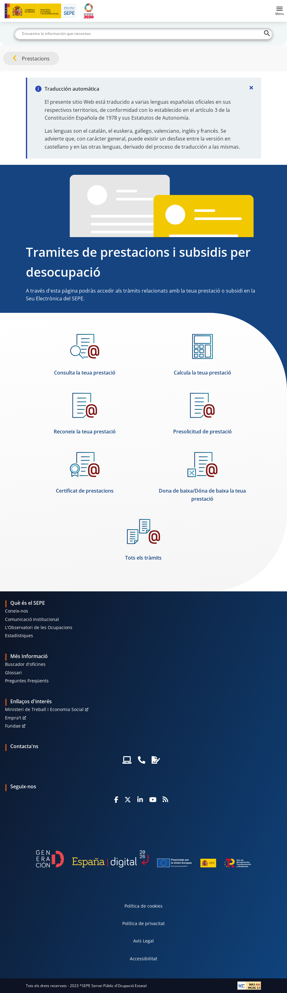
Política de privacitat (143, 923)
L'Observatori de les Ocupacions (38, 627)
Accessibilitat (143, 959)
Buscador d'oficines (25, 664)
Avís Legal (143, 941)
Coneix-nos (16, 611)
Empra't (13, 718)
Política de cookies (143, 906)
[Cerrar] (251, 87)
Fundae (13, 726)
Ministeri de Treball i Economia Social (44, 709)
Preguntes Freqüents (27, 681)
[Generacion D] (143, 858)
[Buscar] (143, 33)
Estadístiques (19, 635)
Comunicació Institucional (32, 619)
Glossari (13, 673)
